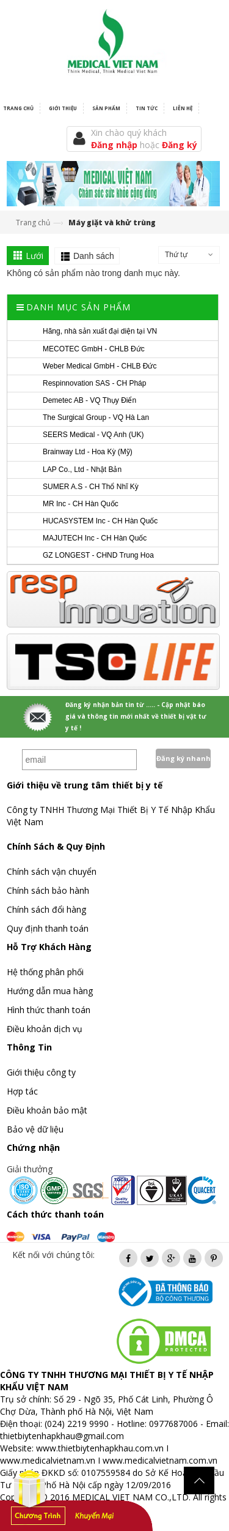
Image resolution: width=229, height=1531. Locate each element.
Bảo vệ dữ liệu (35, 1129)
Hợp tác (22, 1091)
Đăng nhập (115, 145)
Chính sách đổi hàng (46, 909)
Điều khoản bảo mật (47, 1110)
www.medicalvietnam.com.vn (160, 1460)
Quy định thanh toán (48, 928)
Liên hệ (182, 108)
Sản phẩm (106, 108)
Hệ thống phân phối (45, 972)
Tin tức (147, 108)
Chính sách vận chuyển (51, 871)
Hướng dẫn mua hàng (50, 991)
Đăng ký (179, 145)
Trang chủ (33, 222)
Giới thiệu (63, 108)
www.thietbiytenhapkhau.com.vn (100, 1448)
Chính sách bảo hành (48, 890)
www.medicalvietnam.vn (47, 1460)
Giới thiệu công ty (41, 1072)
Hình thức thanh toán (48, 1010)
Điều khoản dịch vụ (44, 1029)
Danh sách (93, 256)
